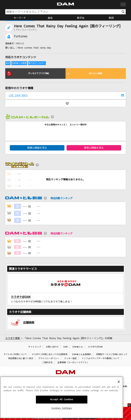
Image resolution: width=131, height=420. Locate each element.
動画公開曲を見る (37, 147)
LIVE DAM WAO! (18, 95)
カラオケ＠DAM (95, 347)
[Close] (119, 407)
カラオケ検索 (12, 338)
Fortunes (20, 36)
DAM (65, 347)
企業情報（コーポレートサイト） (73, 362)
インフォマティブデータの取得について (100, 358)
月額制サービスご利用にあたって (111, 354)
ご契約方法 (47, 362)
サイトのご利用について (15, 354)
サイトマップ (34, 347)
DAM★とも (78, 347)
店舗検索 (28, 322)
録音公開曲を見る (94, 147)
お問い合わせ (52, 347)
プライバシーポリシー (48, 358)
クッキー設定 (70, 358)
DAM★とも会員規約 (81, 354)
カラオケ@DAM (20, 296)
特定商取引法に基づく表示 (20, 358)
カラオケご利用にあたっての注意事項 (49, 354)
